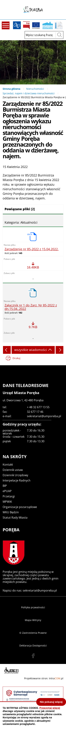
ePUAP (7, 491)
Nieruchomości (35, 88)
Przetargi (9, 496)
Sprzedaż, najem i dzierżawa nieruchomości (29, 93)
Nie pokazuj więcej (51, 702)
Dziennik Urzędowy (15, 475)
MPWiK (7, 502)
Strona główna (11, 88)
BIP (26, 25)
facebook (33, 656)
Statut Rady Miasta (15, 517)
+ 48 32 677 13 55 (38, 407)
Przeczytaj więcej (49, 708)
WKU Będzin (11, 512)
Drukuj (16, 358)
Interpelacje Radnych (16, 480)
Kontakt (8, 464)
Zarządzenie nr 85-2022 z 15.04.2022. (32, 249)
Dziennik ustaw (13, 470)
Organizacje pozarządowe (20, 507)
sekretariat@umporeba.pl (44, 416)
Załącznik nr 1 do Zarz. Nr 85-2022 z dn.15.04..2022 (31, 307)
